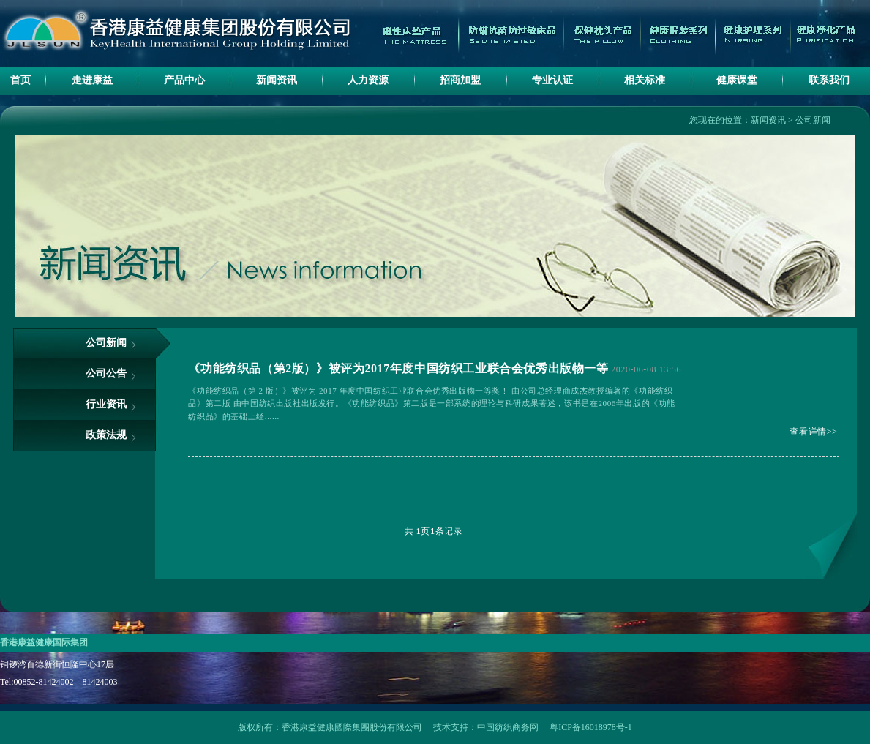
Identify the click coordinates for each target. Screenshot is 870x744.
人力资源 (368, 80)
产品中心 (184, 80)
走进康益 (92, 80)
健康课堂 (736, 80)
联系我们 (829, 80)
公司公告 (106, 373)
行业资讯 (106, 404)
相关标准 (644, 80)
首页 (20, 80)
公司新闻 (812, 120)
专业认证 (552, 80)
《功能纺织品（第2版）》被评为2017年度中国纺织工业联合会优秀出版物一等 (398, 368)
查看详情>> (813, 432)
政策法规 (106, 434)
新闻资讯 (276, 80)
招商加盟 (460, 80)
